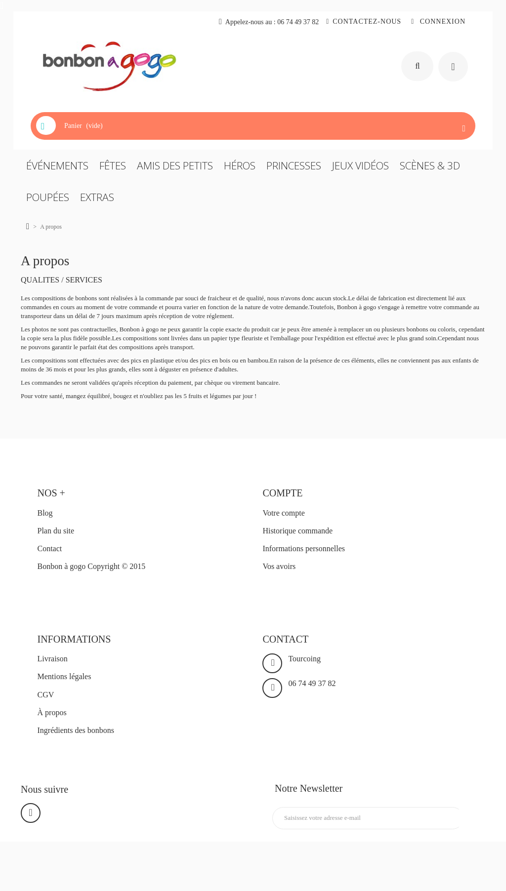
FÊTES (112, 165)
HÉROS (239, 165)
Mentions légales (64, 676)
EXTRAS (97, 197)
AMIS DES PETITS (175, 165)
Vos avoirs (278, 566)
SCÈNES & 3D (430, 165)
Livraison (53, 658)
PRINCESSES (293, 165)
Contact (50, 548)
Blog (45, 513)
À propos (52, 712)
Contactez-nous (367, 21)
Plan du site (56, 530)
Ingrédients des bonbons (76, 730)
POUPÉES (47, 197)
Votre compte (283, 513)
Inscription (463, 818)
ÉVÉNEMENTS (57, 165)
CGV (46, 694)
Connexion (441, 21)
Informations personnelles (303, 548)
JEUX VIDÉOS (360, 165)
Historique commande (297, 530)
